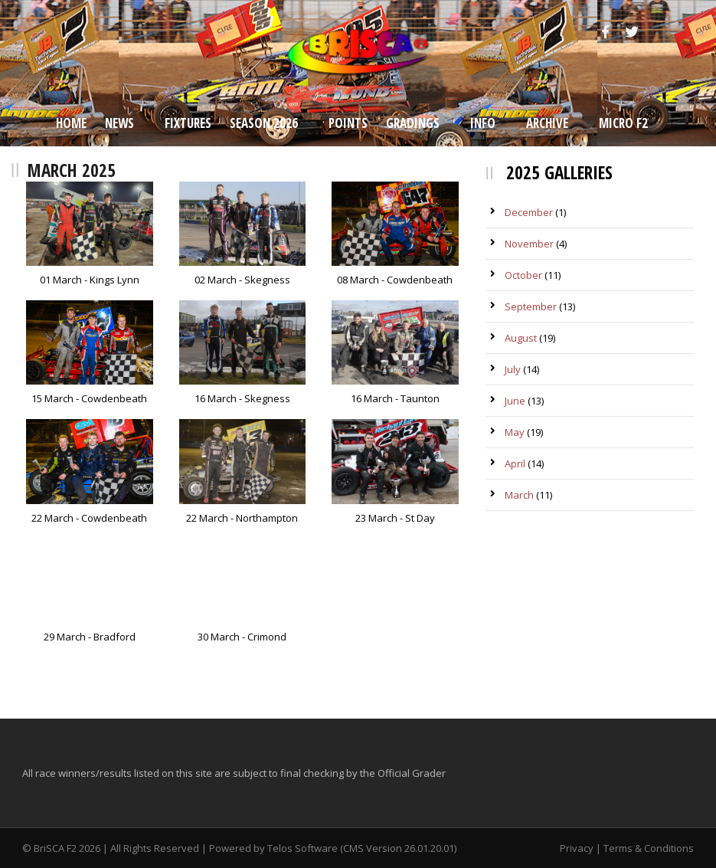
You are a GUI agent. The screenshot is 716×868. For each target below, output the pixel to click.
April (515, 463)
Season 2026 (264, 123)
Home (71, 123)
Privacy (576, 848)
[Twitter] (633, 32)
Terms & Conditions (648, 848)
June (515, 401)
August (521, 338)
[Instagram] (661, 32)
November (529, 244)
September (531, 306)
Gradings (413, 123)
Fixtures (188, 123)
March (519, 495)
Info (482, 123)
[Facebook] (607, 32)
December (529, 212)
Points (348, 123)
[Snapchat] (687, 32)
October (523, 275)
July (513, 369)
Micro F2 (623, 123)
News (119, 123)
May (515, 432)
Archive (547, 123)
